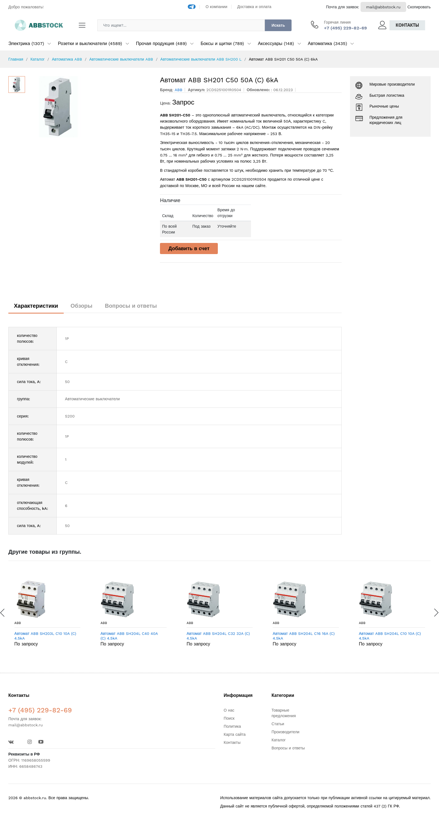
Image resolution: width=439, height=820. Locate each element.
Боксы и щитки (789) (222, 43)
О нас (229, 710)
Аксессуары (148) (276, 43)
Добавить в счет (188, 248)
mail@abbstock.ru (383, 7)
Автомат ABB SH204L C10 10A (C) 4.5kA (390, 635)
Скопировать (419, 7)
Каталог (37, 59)
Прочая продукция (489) (161, 43)
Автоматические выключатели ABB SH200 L (200, 59)
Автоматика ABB (67, 59)
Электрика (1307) (26, 43)
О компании (216, 6)
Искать (278, 25)
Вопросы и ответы (131, 305)
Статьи (278, 724)
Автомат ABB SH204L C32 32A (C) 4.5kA (218, 635)
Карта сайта (235, 734)
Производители (285, 732)
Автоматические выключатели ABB (121, 59)
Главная (15, 59)
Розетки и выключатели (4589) (90, 43)
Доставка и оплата (254, 6)
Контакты (407, 25)
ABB (17, 623)
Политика (232, 726)
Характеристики (36, 305)
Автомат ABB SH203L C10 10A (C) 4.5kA (45, 635)
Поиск (229, 718)
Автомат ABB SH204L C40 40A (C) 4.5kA (129, 635)
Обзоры (82, 305)
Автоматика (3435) (327, 43)
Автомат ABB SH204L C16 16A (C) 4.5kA (304, 635)
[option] (90, 106)
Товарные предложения (284, 713)
